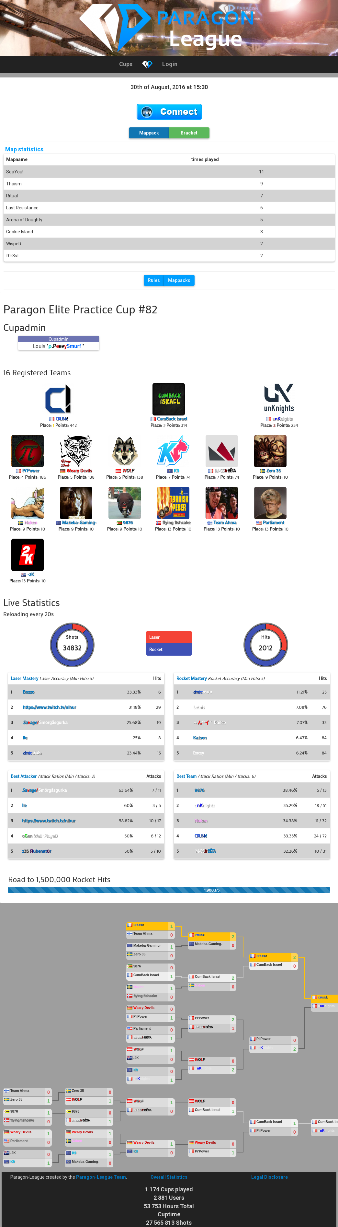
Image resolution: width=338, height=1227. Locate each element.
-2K (30, 574)
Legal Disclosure (269, 1177)
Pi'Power (30, 470)
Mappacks (179, 280)
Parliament (273, 522)
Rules (154, 280)
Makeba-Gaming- (79, 522)
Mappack (149, 132)
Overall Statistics (169, 1177)
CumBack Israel (172, 418)
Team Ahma (224, 522)
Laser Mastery (24, 678)
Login (169, 64)
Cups (125, 64)
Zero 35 (273, 470)
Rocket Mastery (191, 678)
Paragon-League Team (101, 1177)
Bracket (189, 132)
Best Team (186, 776)
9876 (128, 522)
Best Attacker (24, 776)
